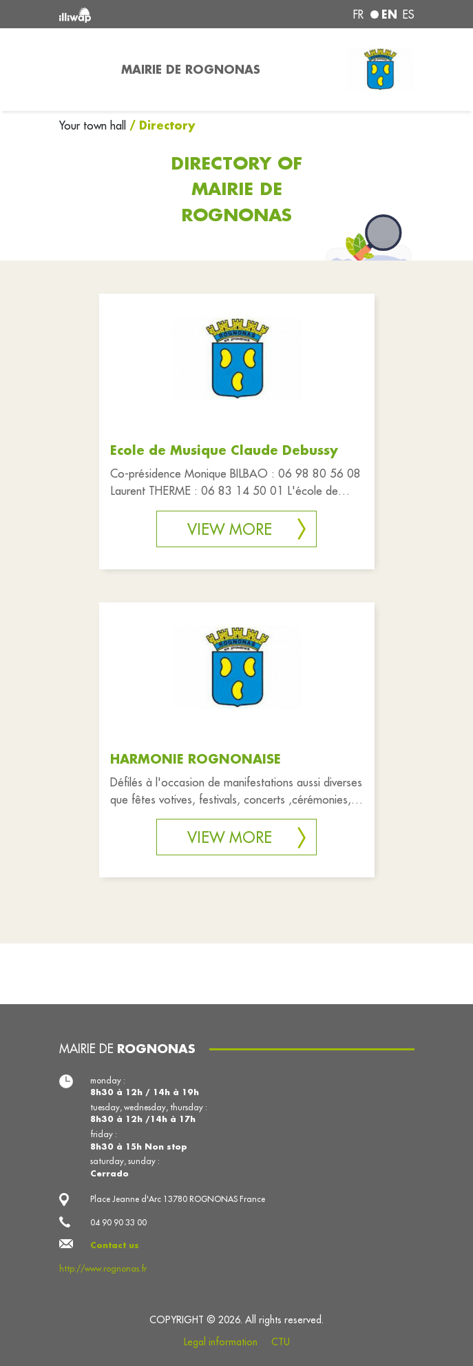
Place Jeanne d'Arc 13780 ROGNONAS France (177, 1199)
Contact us (114, 1245)
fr (358, 14)
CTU (280, 1342)
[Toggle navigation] (82, 69)
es (408, 14)
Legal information (220, 1342)
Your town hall (94, 125)
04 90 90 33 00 (118, 1222)
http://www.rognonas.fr (103, 1268)
